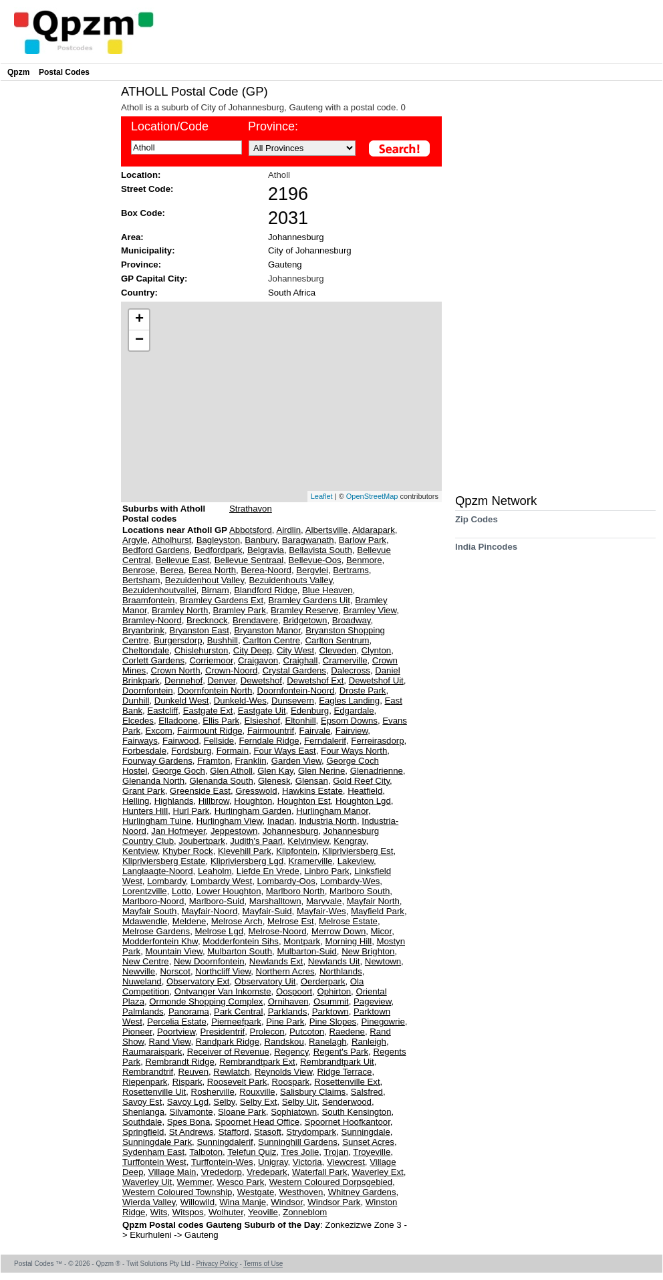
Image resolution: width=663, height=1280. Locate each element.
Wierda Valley (148, 1202)
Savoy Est (142, 1102)
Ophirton (334, 991)
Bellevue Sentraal (249, 560)
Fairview (352, 731)
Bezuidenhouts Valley (290, 580)
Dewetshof (261, 680)
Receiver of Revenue (228, 1052)
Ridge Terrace (344, 1072)
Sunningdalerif (224, 1142)
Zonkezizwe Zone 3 (364, 1225)
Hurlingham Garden (253, 811)
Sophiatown (294, 1112)
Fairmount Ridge (209, 731)
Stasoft (267, 1132)
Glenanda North (153, 781)
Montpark (301, 941)
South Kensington (356, 1112)
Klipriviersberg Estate (164, 861)
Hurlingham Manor (332, 811)
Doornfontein (147, 690)
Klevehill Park (244, 851)
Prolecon (267, 1032)
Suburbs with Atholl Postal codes (163, 514)
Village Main (172, 1172)
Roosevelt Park (237, 1082)
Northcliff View (223, 971)
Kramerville (310, 861)
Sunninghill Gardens (298, 1142)
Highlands (174, 801)
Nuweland (142, 981)
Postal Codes (64, 72)
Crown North (176, 670)
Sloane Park (242, 1112)
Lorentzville (144, 891)
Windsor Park (333, 1202)
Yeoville (263, 1212)
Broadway (351, 620)
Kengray (350, 841)
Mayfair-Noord (210, 911)
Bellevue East (183, 560)
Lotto (181, 891)
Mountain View (174, 951)
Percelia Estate (177, 1022)
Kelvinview (308, 841)
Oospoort (294, 991)
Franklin (251, 761)
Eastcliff (162, 711)
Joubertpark (201, 841)
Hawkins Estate (312, 791)
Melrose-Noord (277, 931)
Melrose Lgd (218, 931)
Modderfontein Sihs (241, 941)
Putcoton (306, 1032)
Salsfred (367, 1092)
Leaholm (215, 871)
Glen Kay (275, 771)
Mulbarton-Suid (306, 951)
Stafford (234, 1132)
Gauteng (285, 264)
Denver (222, 680)
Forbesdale (144, 751)
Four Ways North (354, 751)
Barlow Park (362, 540)
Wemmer (195, 1182)
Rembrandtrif (147, 1072)
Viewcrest (346, 1162)
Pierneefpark (236, 1022)
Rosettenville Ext (347, 1082)
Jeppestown (234, 831)
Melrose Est (290, 921)
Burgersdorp (178, 640)
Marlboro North (295, 891)
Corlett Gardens (153, 660)
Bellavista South (320, 550)
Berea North (212, 570)
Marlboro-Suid (217, 901)
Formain (233, 751)
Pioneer (137, 1032)
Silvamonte (191, 1112)
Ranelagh (327, 1042)
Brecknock (207, 620)
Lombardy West (221, 881)
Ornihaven (288, 1001)
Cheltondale (145, 650)
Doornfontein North (215, 690)
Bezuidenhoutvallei (159, 590)
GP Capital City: (154, 279)
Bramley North (180, 610)
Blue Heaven (327, 590)
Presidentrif (223, 1032)
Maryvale (324, 901)
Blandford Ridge (265, 590)
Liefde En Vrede (268, 871)
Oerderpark (323, 981)
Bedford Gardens (155, 550)
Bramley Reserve (304, 610)
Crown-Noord (231, 670)
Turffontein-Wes (222, 1162)
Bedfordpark (218, 550)
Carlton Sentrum (337, 640)
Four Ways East (284, 751)
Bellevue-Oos (315, 560)
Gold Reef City (361, 781)
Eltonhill (300, 721)
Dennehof (183, 680)
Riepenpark (144, 1082)
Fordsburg (191, 751)
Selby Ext (258, 1102)
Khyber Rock (187, 851)
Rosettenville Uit (154, 1092)
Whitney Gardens (362, 1192)
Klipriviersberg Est (357, 851)
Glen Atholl (231, 771)
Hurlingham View (229, 821)
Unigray (272, 1162)
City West (295, 650)
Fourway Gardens (157, 761)
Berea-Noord (266, 570)
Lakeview (356, 861)
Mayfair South (149, 911)
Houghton (253, 801)
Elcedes (138, 721)
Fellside (219, 741)
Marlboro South (359, 891)
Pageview (372, 1001)
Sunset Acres (368, 1142)
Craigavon (258, 660)
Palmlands (143, 1011)
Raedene (347, 1032)
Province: (141, 264)
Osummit (331, 1001)
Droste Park (363, 690)
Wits (159, 1212)
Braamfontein (148, 600)
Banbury (261, 540)
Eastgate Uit (262, 711)
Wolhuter (226, 1212)
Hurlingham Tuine (156, 821)
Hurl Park (190, 811)
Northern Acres (285, 971)
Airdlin (288, 530)
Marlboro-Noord (153, 901)
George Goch (178, 771)
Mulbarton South (239, 951)
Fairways (140, 741)
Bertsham (141, 580)
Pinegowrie (383, 1022)
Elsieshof (263, 721)
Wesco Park (240, 1182)
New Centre (145, 961)
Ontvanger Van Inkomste (222, 991)
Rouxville (257, 1092)
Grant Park (143, 791)
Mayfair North (373, 901)
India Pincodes (486, 551)
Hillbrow (213, 801)
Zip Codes (476, 524)
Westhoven (301, 1192)
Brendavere (255, 620)
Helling (135, 801)
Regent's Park (340, 1052)
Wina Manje (242, 1202)
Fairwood (180, 741)
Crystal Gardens (294, 670)
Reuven (193, 1072)
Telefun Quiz (251, 1152)
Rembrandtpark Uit (337, 1062)
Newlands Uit (334, 961)
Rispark (187, 1082)
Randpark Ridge (227, 1042)
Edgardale (354, 711)
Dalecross (350, 670)
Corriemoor (211, 660)
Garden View (296, 761)
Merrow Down (338, 931)
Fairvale (315, 731)
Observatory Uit (265, 981)
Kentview (140, 851)
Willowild (197, 1202)
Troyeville (371, 1152)
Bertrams (351, 570)
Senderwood (347, 1102)
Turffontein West (154, 1162)
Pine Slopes (332, 1022)
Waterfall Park (319, 1172)
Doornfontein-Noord (296, 690)
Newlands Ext (276, 961)
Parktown (330, 1011)
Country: (139, 293)
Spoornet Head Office (257, 1122)
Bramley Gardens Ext (221, 600)
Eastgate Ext (208, 711)
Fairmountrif (270, 731)
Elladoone (178, 721)
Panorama (188, 1011)
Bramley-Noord (152, 620)
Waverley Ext (378, 1172)
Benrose (138, 570)
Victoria (307, 1162)
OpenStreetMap (372, 496)
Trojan (335, 1152)
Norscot (175, 971)
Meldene (189, 921)
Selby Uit (299, 1102)
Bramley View (370, 610)
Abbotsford (250, 530)
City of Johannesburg (310, 250)
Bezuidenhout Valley (204, 580)
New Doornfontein (209, 961)
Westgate (255, 1192)
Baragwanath (308, 540)
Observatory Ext (198, 981)
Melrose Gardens (156, 931)
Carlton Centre (271, 640)
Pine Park (285, 1022)
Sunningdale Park (157, 1142)
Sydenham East (153, 1152)
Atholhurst (171, 540)
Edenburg (310, 711)
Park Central (238, 1011)
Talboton (206, 1152)
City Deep (252, 650)
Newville (138, 971)
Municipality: (148, 250)
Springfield (143, 1132)
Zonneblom (305, 1212)
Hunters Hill (145, 811)
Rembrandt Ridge (179, 1062)
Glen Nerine (321, 771)
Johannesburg (296, 237)
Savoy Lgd (188, 1102)
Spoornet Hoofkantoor (347, 1122)
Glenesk (274, 781)
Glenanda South (221, 781)
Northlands (340, 971)
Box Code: (143, 213)
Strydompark (311, 1132)
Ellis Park (221, 721)
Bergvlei (312, 570)
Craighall (300, 660)
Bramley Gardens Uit (309, 600)
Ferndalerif (325, 741)
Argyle (134, 540)
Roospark (290, 1082)
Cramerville (345, 660)
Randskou (283, 1042)
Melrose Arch (237, 921)
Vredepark (267, 1172)
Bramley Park (239, 610)
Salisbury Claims (313, 1092)
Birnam (215, 590)
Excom (158, 731)
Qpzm (18, 72)
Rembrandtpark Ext (257, 1062)
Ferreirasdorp (377, 741)
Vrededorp (221, 1172)
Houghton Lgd (363, 801)
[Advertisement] (57, 285)
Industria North (328, 821)
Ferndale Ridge (269, 741)
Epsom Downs (349, 721)
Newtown (383, 961)
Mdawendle (144, 921)
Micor (381, 931)
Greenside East (200, 791)
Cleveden (337, 650)
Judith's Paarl (256, 841)
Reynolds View (283, 1072)
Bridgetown (305, 620)
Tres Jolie (300, 1152)
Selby (224, 1102)
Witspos (188, 1212)
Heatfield (365, 791)
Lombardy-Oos (286, 881)
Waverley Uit (147, 1182)
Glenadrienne (376, 771)
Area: (132, 237)
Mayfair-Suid (267, 911)
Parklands (287, 1011)
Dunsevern (292, 701)
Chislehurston (201, 650)
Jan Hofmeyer (178, 831)
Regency (291, 1052)
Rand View (170, 1042)
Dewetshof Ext (315, 680)
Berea (171, 570)
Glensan (311, 781)
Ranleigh (369, 1042)
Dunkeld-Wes (240, 701)
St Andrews (191, 1132)
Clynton (376, 650)
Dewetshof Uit (376, 680)
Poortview (176, 1032)
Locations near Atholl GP (174, 530)
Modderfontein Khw (160, 941)
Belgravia (265, 550)
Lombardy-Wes (350, 881)
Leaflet (322, 496)
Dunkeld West (181, 701)
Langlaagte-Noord (157, 871)
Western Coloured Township (177, 1192)
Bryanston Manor (267, 630)
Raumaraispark (152, 1052)
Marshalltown (275, 901)
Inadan (280, 821)
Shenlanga (143, 1112)
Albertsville (326, 530)
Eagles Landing (349, 701)
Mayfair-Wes (321, 911)
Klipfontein (296, 851)
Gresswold (256, 791)
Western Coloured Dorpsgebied (330, 1182)
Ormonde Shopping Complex (206, 1001)
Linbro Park (326, 871)
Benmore (364, 560)
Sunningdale (365, 1132)
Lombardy (166, 881)
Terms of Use (263, 1263)
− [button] (139, 340)
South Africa (291, 293)
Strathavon (250, 509)
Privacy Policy (216, 1263)
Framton (213, 761)
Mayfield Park (377, 911)
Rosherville (213, 1092)
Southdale (142, 1122)
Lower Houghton (228, 891)
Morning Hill (348, 941)
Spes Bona (189, 1122)
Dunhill (135, 701)
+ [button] (139, 320)
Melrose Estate (348, 921)
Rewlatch (231, 1072)
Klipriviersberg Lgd (247, 861)
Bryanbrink (143, 630)
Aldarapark (373, 530)
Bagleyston (218, 540)
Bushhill (222, 640)
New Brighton (368, 951)
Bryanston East (199, 630)
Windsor (287, 1202)
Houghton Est (304, 801)
